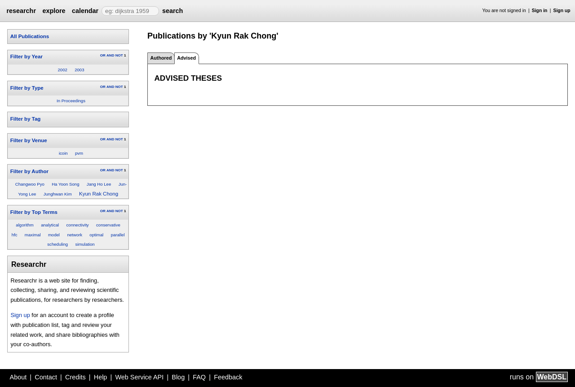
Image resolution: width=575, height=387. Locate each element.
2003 (79, 69)
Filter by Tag (25, 119)
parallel (118, 234)
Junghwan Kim (58, 193)
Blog (178, 377)
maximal (33, 234)
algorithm (24, 224)
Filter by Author (29, 171)
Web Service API (139, 377)
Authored (161, 58)
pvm (79, 153)
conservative (108, 224)
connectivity (77, 224)
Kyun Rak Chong (98, 193)
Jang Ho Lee (99, 184)
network (74, 234)
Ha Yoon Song (65, 184)
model (54, 234)
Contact (46, 377)
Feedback (228, 377)
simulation (85, 244)
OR (103, 55)
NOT (119, 55)
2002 (62, 69)
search (172, 10)
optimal (96, 234)
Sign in (540, 10)
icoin (63, 153)
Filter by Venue (28, 140)
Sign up (562, 10)
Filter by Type (27, 88)
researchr (21, 10)
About (18, 377)
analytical (50, 224)
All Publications (29, 36)
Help (100, 377)
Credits (75, 377)
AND (110, 55)
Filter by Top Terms (34, 212)
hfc (15, 234)
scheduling (57, 244)
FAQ (199, 377)
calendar (85, 10)
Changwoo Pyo (29, 184)
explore (53, 10)
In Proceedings (71, 100)
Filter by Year (26, 56)
